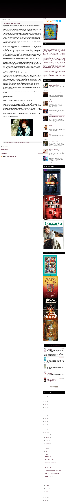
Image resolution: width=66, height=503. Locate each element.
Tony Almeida (52, 58)
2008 (46, 497)
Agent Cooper (56, 46)
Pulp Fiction (51, 109)
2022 (46, 407)
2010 (46, 432)
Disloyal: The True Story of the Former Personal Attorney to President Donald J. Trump (52, 379)
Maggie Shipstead (50, 366)
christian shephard (61, 60)
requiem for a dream (9, 142)
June (47, 451)
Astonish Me (49, 364)
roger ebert (45, 70)
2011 (46, 429)
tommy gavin (45, 75)
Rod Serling (52, 55)
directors (62, 62)
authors (59, 59)
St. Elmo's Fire (62, 55)
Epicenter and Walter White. (50, 462)
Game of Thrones (55, 49)
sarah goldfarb (16, 142)
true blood (50, 75)
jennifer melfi (59, 65)
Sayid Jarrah (56, 55)
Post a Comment (4, 149)
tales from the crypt (51, 72)
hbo (57, 63)
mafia (56, 66)
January (47, 491)
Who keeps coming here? (53, 149)
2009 (46, 494)
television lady (26, 142)
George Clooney (61, 49)
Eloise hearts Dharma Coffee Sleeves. (52, 479)
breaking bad (55, 60)
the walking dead (61, 74)
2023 (46, 404)
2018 (46, 418)
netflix (63, 66)
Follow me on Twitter (57, 21)
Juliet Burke (62, 51)
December (48, 434)
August (47, 446)
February (47, 488)
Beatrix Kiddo (51, 48)
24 (43, 46)
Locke (60, 53)
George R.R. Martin (46, 50)
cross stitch (57, 62)
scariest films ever (51, 70)
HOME (44, 18)
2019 (46, 415)
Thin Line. (51, 125)
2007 (46, 500)
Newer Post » (4, 153)
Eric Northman (49, 49)
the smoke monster (54, 74)
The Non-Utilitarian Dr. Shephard (55, 141)
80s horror (51, 46)
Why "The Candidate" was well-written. (52, 473)
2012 (46, 427)
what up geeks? (55, 75)
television (21, 142)
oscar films (51, 67)
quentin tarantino (57, 67)
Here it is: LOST (48, 456)
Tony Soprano (59, 58)
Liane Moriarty (50, 349)
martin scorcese (59, 66)
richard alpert (50, 68)
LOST (45, 53)
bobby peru (47, 60)
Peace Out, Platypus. (49, 476)
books (51, 60)
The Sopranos (58, 57)
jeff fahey (55, 65)
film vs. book (50, 63)
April (46, 482)
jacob (52, 65)
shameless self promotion (60, 70)
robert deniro (56, 68)
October (47, 440)
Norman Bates (51, 54)
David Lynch (62, 48)
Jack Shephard (49, 51)
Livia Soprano (55, 53)
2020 (46, 412)
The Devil (53, 57)
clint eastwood (45, 62)
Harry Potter (52, 50)
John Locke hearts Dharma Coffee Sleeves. (53, 470)
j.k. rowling (49, 65)
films (54, 64)
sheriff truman (45, 71)
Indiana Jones (57, 50)
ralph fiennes (62, 67)
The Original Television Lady (11, 23)
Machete (63, 53)
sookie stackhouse (52, 71)
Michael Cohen (50, 381)
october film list (46, 67)
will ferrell (60, 75)
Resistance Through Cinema (59, 54)
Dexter (44, 49)
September (48, 443)
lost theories (52, 66)
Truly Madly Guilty (50, 348)
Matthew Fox (45, 54)
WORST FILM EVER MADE (51, 59)
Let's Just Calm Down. (49, 459)
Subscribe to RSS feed (49, 21)
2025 (46, 398)
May (46, 454)
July (46, 448)
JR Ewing (61, 50)
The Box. (50, 101)
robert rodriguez (62, 68)
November (48, 437)
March (47, 485)
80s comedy (47, 46)
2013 (46, 424)
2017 (46, 421)
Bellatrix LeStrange (56, 48)
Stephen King (46, 57)
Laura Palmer (50, 53)
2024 (46, 401)
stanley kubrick (58, 71)
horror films (60, 63)
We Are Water (49, 357)
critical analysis (51, 62)
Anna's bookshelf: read (54, 345)
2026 (46, 396)
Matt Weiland (50, 373)
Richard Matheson (46, 55)
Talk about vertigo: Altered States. (55, 156)
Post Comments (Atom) (12, 156)
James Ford (57, 51)
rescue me (45, 68)
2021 (46, 410)
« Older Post (40, 153)
